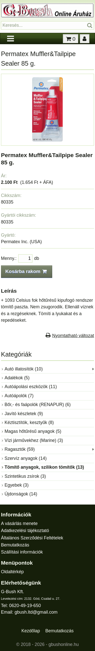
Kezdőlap (31, 630)
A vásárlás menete (19, 523)
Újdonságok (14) (21, 493)
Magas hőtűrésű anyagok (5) (33, 431)
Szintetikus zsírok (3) (25, 476)
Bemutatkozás (15, 544)
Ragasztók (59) (20, 449)
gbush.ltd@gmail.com (36, 612)
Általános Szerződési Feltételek (32, 537)
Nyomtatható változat (73, 335)
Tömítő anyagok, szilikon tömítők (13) (44, 467)
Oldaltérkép (12, 571)
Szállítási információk (22, 552)
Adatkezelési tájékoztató (25, 530)
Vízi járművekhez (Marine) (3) (34, 440)
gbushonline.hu (64, 644)
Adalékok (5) (17, 377)
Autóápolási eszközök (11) (31, 386)
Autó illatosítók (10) (24, 368)
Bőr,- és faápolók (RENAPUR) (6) (38, 404)
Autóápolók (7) (19, 395)
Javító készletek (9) (24, 413)
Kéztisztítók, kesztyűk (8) (29, 422)
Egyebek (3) (17, 485)
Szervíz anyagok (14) (26, 458)
